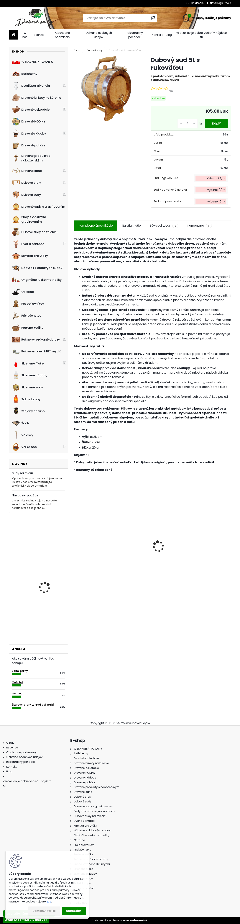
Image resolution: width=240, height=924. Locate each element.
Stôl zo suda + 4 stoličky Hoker (98, 552)
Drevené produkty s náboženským (31, 158)
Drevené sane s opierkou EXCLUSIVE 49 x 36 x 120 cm (149, 552)
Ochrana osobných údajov (99, 35)
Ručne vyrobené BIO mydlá (36, 351)
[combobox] (211, 178)
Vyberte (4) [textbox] (215, 178)
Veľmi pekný (20, 671)
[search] (153, 18)
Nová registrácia (220, 3)
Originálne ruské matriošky (37, 280)
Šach (20, 423)
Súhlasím (73, 911)
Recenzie (38, 35)
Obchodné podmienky (62, 35)
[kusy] (187, 123)
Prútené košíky (27, 327)
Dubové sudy (26, 195)
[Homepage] (13, 35)
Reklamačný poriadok (134, 35)
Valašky (22, 435)
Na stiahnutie (131, 225)
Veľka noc (24, 447)
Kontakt (157, 35)
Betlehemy (24, 74)
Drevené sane (27, 171)
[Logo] (34, 18)
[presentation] (75, 540)
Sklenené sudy (27, 387)
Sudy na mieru (22, 473)
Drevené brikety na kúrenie (36, 98)
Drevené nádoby (29, 133)
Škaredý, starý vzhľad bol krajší (33, 705)
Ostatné (23, 292)
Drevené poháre (28, 145)
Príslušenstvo (26, 316)
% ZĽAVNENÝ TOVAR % (32, 62)
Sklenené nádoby (29, 375)
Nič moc (17, 693)
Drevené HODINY (28, 121)
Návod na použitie (25, 495)
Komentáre (199, 225)
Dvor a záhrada (28, 244)
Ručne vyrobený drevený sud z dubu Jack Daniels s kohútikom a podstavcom (206, 552)
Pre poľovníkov (28, 304)
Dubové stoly (26, 183)
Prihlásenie (197, 3)
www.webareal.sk (135, 920)
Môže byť (17, 682)
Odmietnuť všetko (44, 911)
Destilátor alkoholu (31, 86)
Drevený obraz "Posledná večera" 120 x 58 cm (49, 538)
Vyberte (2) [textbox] (215, 190)
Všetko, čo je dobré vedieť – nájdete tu (201, 35)
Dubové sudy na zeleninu (35, 232)
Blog (169, 35)
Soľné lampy (26, 399)
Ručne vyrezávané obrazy (36, 340)
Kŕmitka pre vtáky (30, 256)
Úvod (77, 50)
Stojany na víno (28, 411)
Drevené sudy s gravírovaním (38, 206)
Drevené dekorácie (31, 109)
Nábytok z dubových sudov (37, 268)
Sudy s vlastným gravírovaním (29, 219)
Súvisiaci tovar (164, 225)
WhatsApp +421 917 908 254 (26, 920)
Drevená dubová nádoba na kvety (44, 611)
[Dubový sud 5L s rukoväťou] (106, 88)
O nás (24, 35)
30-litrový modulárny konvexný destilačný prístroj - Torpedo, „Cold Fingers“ (49, 578)
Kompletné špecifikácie (95, 225)
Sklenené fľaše (28, 363)
